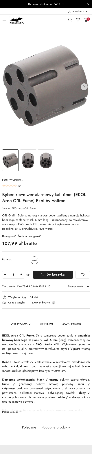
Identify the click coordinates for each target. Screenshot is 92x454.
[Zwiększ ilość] (21, 274)
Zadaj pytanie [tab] (71, 323)
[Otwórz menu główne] (4, 20)
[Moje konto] (78, 11)
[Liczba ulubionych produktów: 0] (78, 19)
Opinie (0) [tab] (46, 323)
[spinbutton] (13, 274)
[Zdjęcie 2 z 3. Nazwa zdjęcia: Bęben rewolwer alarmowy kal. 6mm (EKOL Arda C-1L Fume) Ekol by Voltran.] (28, 160)
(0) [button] (19, 186)
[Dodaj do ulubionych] (83, 275)
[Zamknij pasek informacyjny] (88, 4)
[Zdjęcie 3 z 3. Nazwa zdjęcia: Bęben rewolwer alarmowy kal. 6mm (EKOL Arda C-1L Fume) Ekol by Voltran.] (46, 160)
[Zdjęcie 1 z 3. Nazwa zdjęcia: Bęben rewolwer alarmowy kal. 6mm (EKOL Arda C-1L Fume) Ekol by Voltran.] (10, 160)
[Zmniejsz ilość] (5, 274)
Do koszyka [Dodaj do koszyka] (53, 275)
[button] (84, 87)
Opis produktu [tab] (20, 323)
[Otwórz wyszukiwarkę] (70, 19)
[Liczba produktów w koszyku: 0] (86, 19)
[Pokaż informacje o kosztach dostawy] (54, 303)
